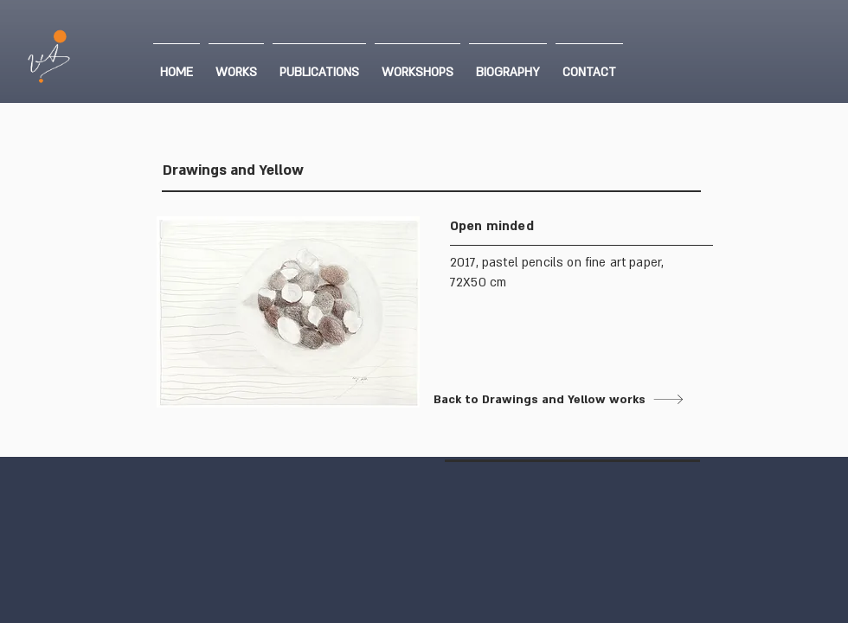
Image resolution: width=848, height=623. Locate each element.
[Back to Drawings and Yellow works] (559, 399)
